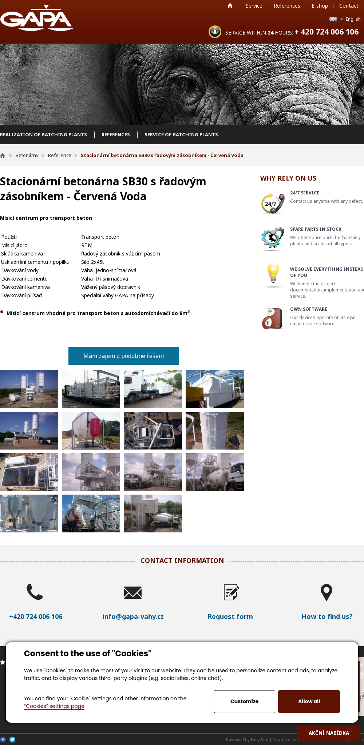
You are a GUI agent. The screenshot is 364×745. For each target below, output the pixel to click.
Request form (230, 616)
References (287, 5)
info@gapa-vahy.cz (133, 616)
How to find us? (327, 616)
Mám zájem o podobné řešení (123, 356)
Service (254, 5)
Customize (244, 701)
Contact (349, 5)
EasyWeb (259, 739)
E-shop (320, 5)
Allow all (309, 701)
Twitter (12, 739)
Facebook (3, 739)
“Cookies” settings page (54, 706)
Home (230, 5)
